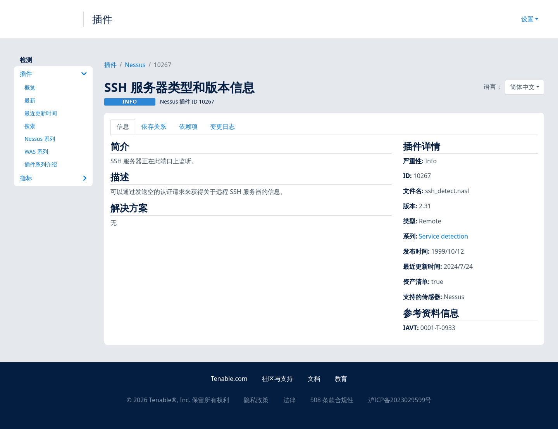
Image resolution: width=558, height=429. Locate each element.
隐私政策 (256, 400)
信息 (123, 126)
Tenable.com (229, 378)
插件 (102, 19)
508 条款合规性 (331, 400)
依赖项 (188, 126)
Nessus (135, 65)
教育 (341, 378)
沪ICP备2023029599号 (400, 400)
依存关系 (153, 126)
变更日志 (222, 126)
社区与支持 (277, 378)
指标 (53, 178)
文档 (314, 378)
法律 (289, 400)
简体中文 (522, 87)
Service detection (443, 236)
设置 (527, 19)
